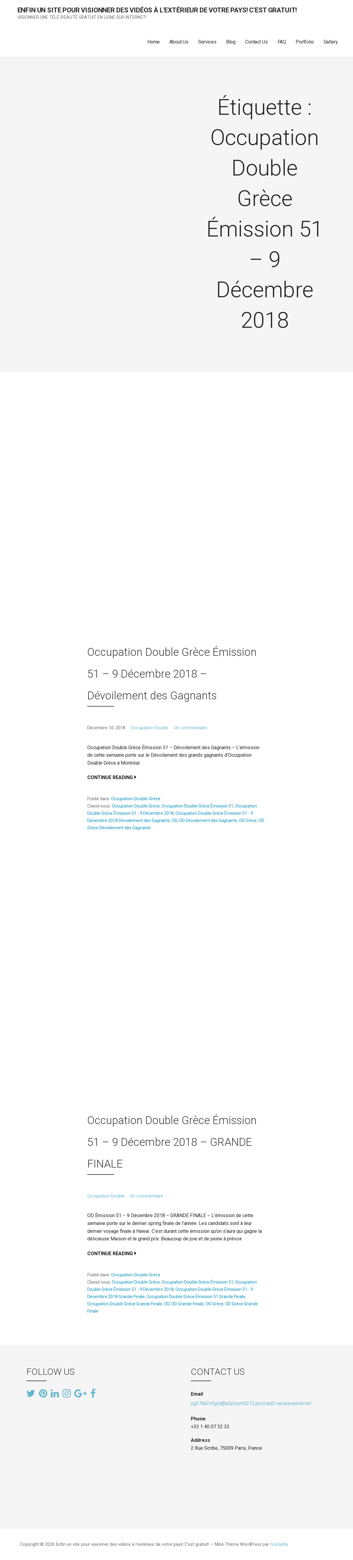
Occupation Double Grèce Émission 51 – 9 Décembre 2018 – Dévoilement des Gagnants (172, 674)
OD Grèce (248, 820)
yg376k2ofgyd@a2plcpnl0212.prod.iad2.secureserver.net (251, 1403)
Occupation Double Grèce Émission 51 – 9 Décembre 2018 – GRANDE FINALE (172, 1142)
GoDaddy (279, 1544)
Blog (231, 42)
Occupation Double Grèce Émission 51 (197, 806)
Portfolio (305, 42)
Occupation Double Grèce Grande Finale (124, 1303)
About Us (178, 42)
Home (153, 42)
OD (174, 820)
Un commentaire (190, 727)
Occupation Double (149, 727)
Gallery (331, 42)
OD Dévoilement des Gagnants (208, 820)
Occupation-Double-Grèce (135, 798)
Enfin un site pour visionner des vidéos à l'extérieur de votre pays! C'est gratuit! (157, 10)
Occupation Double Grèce (136, 806)
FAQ (282, 42)
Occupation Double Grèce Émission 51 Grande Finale (195, 1296)
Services (207, 42)
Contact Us (256, 42)
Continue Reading (110, 777)
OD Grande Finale (187, 1303)
